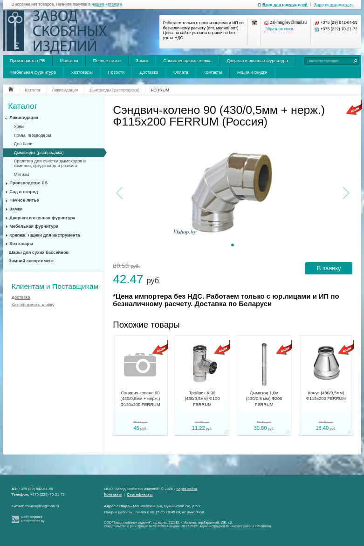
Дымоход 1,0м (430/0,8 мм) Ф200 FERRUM (264, 399)
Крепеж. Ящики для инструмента (44, 235)
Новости (116, 72)
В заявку (329, 268)
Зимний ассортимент (31, 261)
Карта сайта (186, 489)
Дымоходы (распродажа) (39, 152)
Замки (142, 60)
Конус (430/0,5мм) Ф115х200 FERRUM (326, 396)
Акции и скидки (252, 72)
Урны (19, 126)
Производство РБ (27, 60)
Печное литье (107, 60)
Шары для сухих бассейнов (39, 252)
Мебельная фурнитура (33, 72)
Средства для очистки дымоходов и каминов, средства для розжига (50, 163)
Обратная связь (279, 29)
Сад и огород (23, 191)
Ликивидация (23, 117)
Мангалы (69, 60)
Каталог (22, 106)
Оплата (180, 72)
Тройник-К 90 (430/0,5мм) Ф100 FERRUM (202, 399)
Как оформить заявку (33, 304)
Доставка (149, 72)
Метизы (21, 174)
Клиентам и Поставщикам (55, 286)
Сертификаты (139, 494)
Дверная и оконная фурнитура (257, 60)
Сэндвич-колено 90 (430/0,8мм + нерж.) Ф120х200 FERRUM (140, 399)
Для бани (23, 143)
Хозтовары (82, 72)
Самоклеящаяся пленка (187, 60)
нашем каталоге (107, 4)
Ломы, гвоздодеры (32, 135)
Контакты (212, 72)
